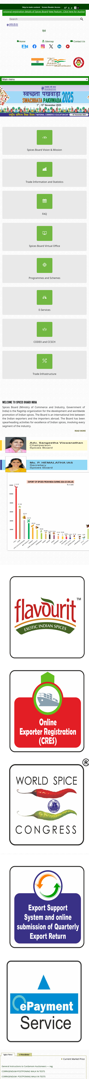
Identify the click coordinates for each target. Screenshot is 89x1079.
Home (22, 41)
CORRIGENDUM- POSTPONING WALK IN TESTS (24, 1076)
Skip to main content (31, 7)
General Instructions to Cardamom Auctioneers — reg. (27, 1066)
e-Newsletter (24, 1055)
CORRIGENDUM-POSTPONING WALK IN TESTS (23, 1071)
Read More (80, 430)
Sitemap (49, 41)
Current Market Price (73, 1058)
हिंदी (44, 30)
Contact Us (79, 41)
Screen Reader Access (51, 7)
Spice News (8, 1055)
